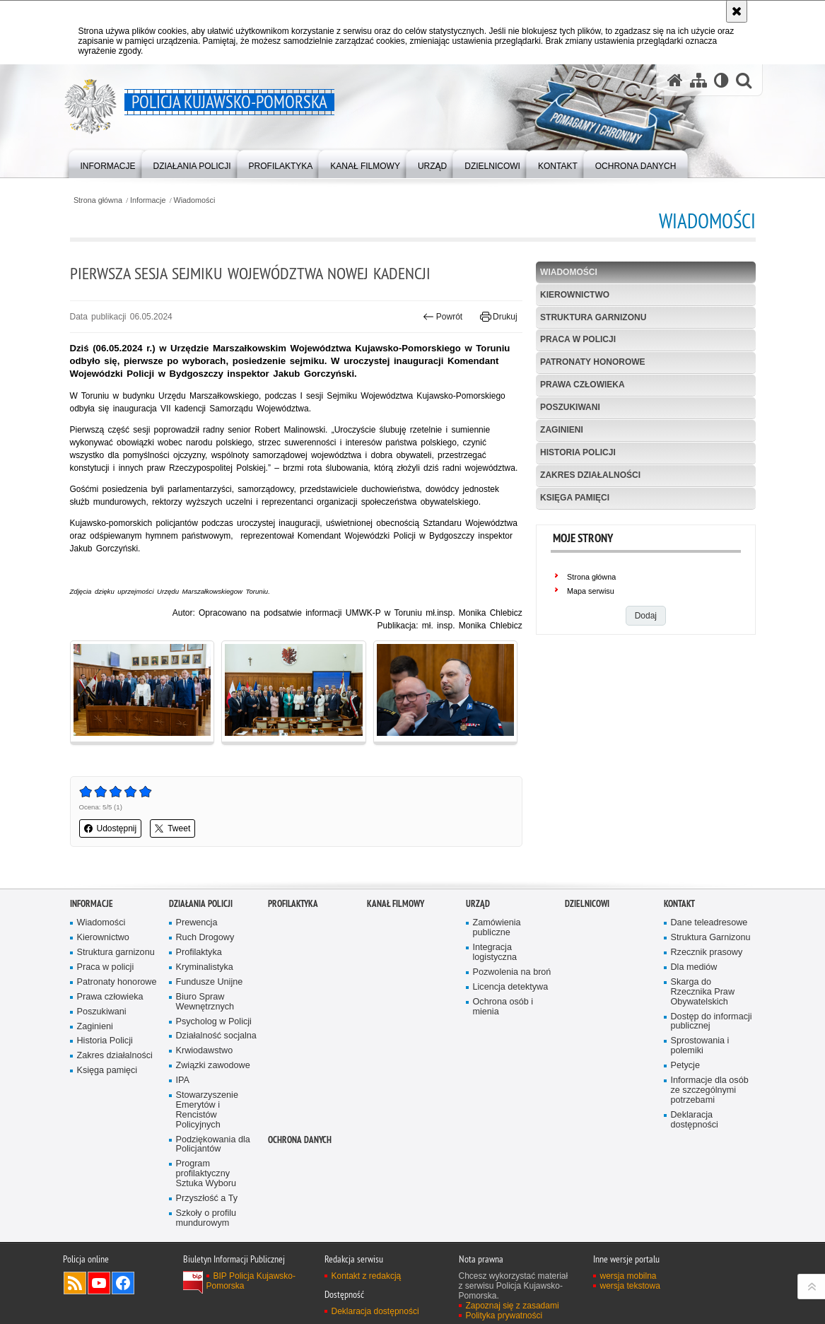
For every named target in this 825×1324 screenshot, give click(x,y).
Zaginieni (561, 430)
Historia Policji (578, 452)
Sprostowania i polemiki (700, 1045)
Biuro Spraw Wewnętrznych (205, 1002)
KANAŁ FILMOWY (395, 904)
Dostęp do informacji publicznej (711, 1021)
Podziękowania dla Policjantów (213, 1144)
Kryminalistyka (204, 967)
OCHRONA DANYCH (300, 1140)
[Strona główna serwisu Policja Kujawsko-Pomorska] (675, 80)
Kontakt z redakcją (367, 1276)
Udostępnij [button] (110, 828)
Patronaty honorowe (592, 362)
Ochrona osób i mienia (503, 1007)
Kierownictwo (574, 295)
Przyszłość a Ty (207, 1198)
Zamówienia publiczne (497, 927)
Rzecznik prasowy (707, 952)
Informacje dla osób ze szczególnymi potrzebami (710, 1090)
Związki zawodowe (213, 1065)
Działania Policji (201, 904)
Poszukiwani (570, 407)
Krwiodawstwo (204, 1050)
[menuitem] (108, 163)
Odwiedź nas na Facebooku (123, 1283)
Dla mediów (694, 967)
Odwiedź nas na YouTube (99, 1283)
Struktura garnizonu (593, 317)
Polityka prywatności (504, 1315)
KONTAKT (679, 904)
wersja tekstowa (630, 1286)
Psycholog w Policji (214, 1021)
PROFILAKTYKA (293, 904)
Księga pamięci (574, 498)
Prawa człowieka (582, 384)
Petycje (685, 1065)
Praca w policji (578, 339)
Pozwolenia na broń (512, 972)
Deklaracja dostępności (694, 1120)
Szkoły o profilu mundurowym (206, 1218)
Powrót (442, 316)
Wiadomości (195, 200)
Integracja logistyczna (495, 952)
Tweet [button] (172, 828)
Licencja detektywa (511, 987)
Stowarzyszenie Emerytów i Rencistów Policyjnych (207, 1110)
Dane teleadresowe (709, 922)
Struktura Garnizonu (711, 937)
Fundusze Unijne (209, 982)
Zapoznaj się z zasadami (512, 1306)
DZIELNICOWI (587, 904)
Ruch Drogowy (205, 937)
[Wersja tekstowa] (721, 80)
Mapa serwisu (590, 591)
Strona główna (98, 200)
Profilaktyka (199, 952)
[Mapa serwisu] (698, 80)
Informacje (147, 200)
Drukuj (498, 316)
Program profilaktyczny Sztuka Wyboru (206, 1173)
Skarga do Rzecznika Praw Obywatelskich (703, 992)
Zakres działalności (590, 475)
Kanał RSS (75, 1283)
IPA (182, 1080)
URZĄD (478, 904)
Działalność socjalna (216, 1036)
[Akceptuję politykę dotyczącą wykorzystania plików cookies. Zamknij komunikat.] (736, 11)
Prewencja (197, 922)
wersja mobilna (628, 1276)
